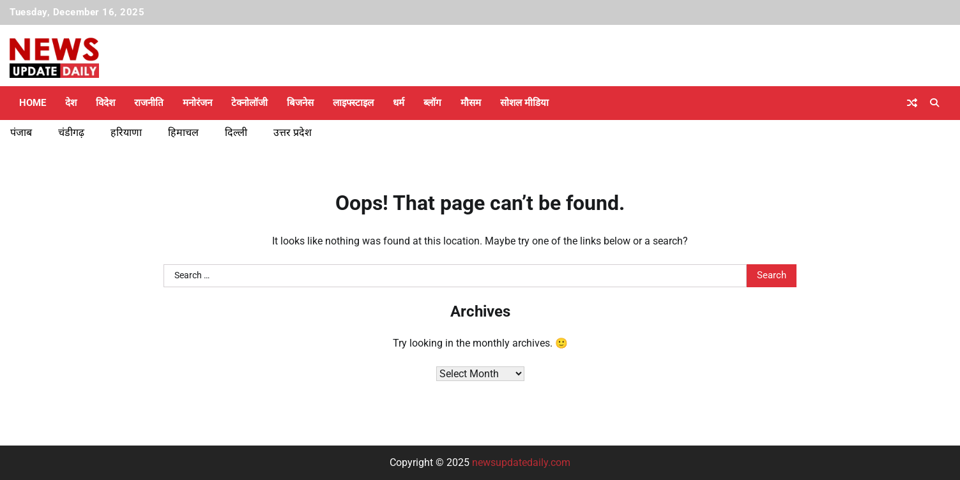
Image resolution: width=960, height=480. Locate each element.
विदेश (105, 103)
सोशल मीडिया (524, 103)
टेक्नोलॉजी (249, 103)
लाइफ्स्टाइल (353, 103)
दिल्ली (236, 132)
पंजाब (21, 132)
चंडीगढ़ (71, 132)
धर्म (398, 103)
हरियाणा (126, 132)
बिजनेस (300, 103)
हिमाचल (183, 132)
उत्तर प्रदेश (292, 132)
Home (32, 103)
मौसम (471, 103)
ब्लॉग (432, 103)
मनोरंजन (197, 103)
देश (71, 103)
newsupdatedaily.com (521, 462)
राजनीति (149, 103)
